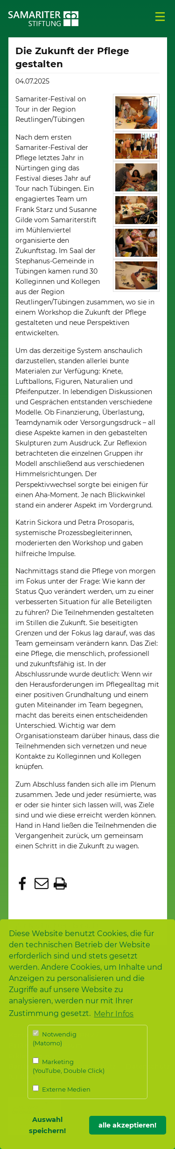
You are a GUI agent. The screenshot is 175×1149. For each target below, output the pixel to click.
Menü (160, 16)
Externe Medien (62, 1089)
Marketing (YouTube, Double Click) (69, 1066)
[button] (23, 884)
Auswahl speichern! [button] (47, 1125)
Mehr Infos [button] (113, 1013)
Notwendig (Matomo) (55, 1038)
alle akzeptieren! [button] (127, 1125)
